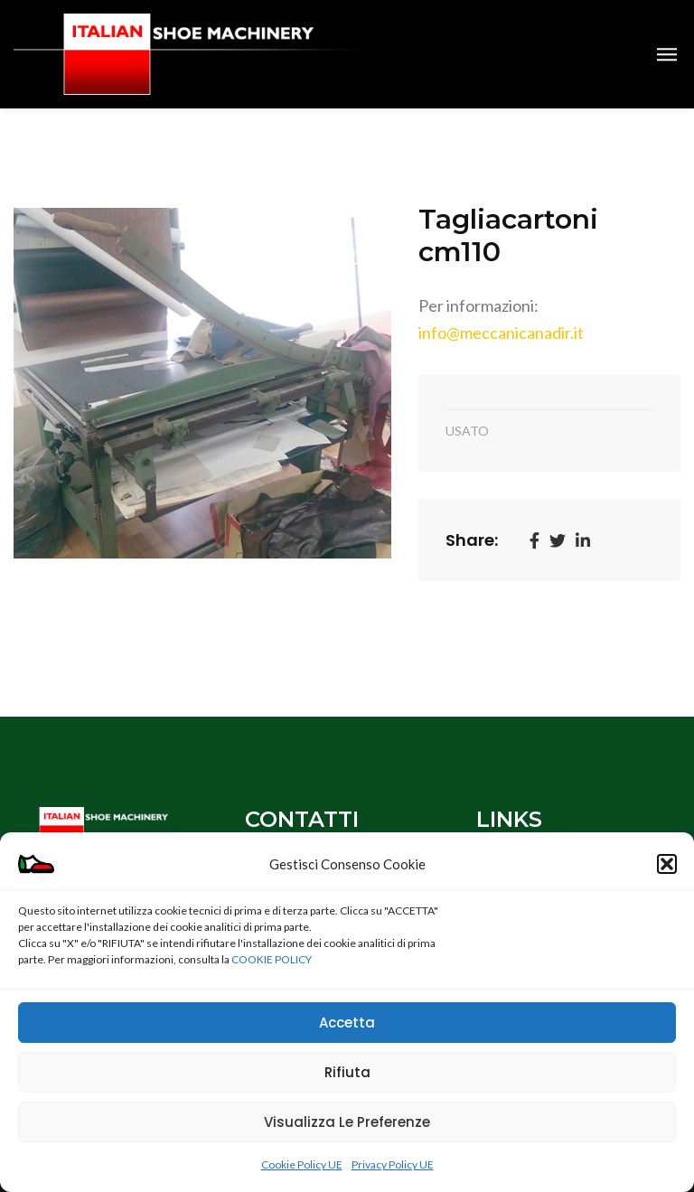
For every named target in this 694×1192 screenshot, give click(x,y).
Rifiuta (347, 1072)
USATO (467, 430)
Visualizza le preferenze (347, 1121)
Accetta (347, 1022)
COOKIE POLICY (271, 959)
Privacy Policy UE (393, 1164)
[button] (667, 864)
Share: (471, 540)
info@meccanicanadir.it (501, 333)
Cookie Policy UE (301, 1164)
